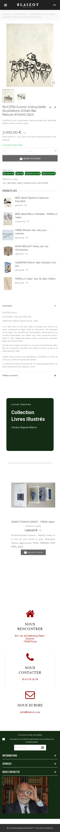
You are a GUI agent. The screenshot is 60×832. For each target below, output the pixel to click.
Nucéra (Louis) (30, 183)
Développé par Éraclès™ (24, 828)
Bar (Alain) (12, 183)
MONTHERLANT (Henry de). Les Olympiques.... (31, 248)
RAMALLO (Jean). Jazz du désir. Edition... (36, 278)
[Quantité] (30, 151)
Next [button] (50, 527)
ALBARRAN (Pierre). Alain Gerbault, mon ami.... (35, 264)
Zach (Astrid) (42, 183)
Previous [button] (16, 527)
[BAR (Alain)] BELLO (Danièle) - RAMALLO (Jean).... (36, 216)
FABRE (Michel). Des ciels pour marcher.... (31, 232)
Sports (20, 183)
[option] (33, 514)
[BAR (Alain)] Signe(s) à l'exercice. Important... (32, 199)
